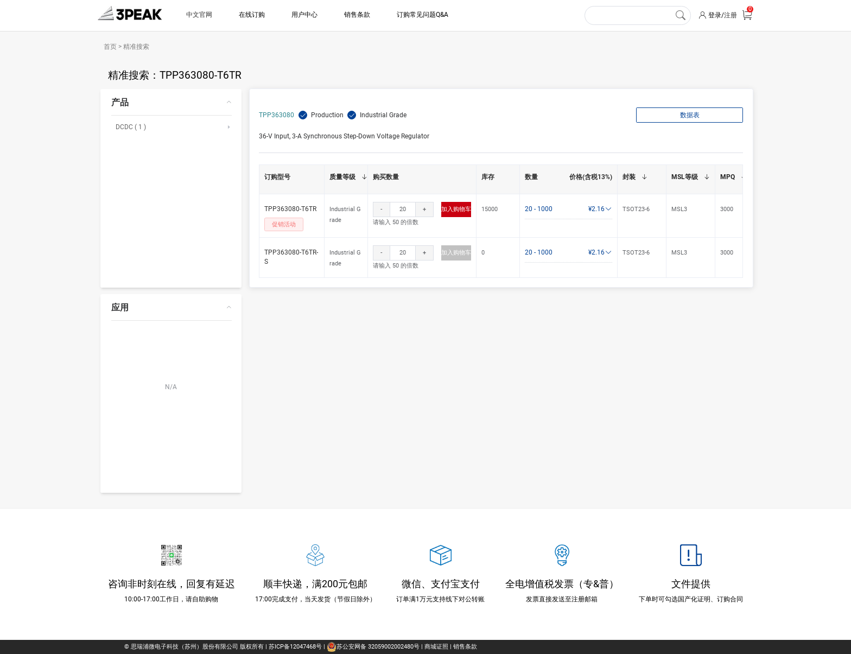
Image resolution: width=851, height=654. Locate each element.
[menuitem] (171, 188)
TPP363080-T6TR (290, 209)
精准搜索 (135, 46)
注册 (730, 15)
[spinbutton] (402, 209)
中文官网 (199, 14)
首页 (111, 46)
